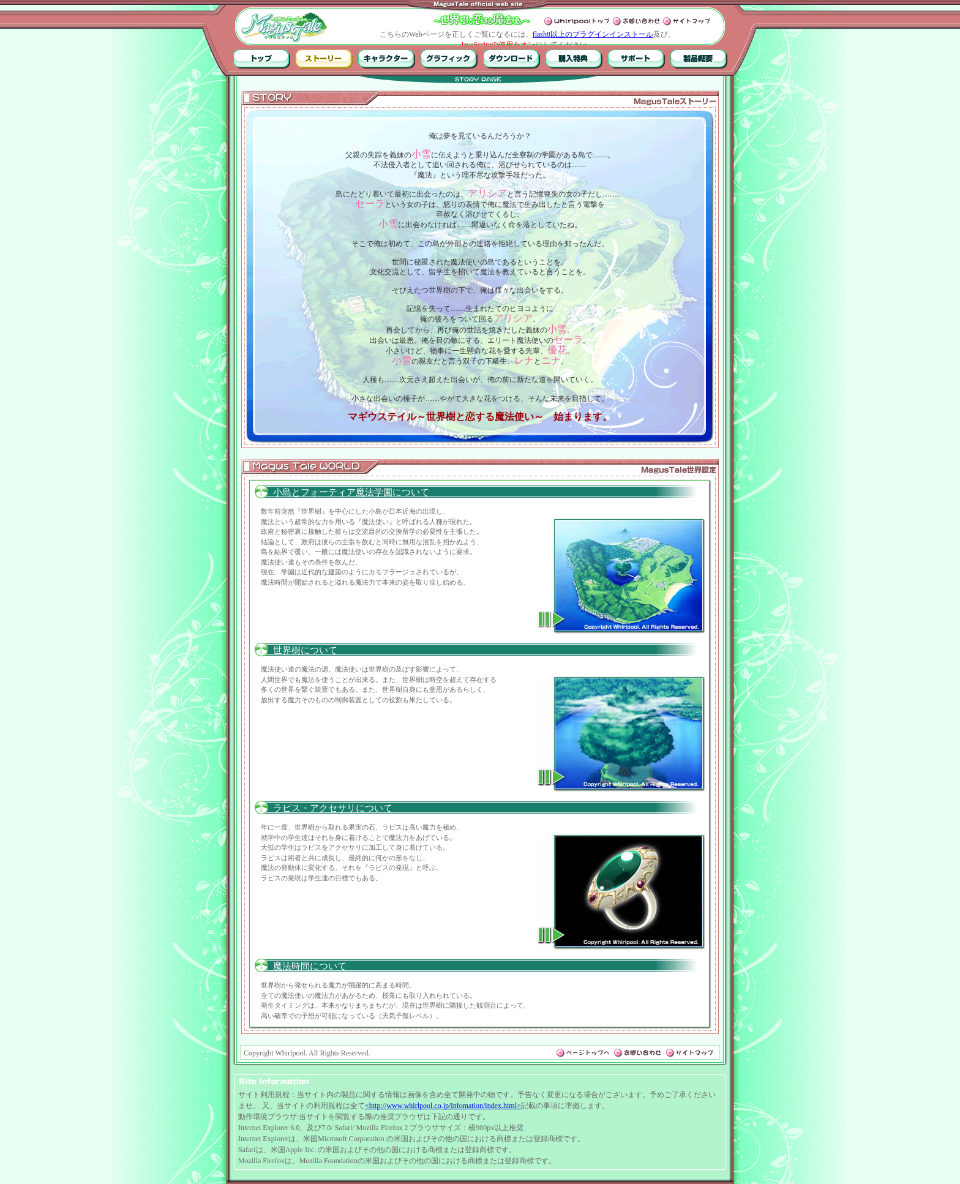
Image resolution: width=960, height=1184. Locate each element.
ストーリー (324, 58)
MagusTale (284, 27)
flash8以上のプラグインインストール (593, 34)
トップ (262, 58)
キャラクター (387, 58)
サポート (636, 58)
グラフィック (449, 58)
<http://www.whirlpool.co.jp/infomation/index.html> (443, 1105)
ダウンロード (511, 58)
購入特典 (574, 58)
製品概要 (699, 58)
